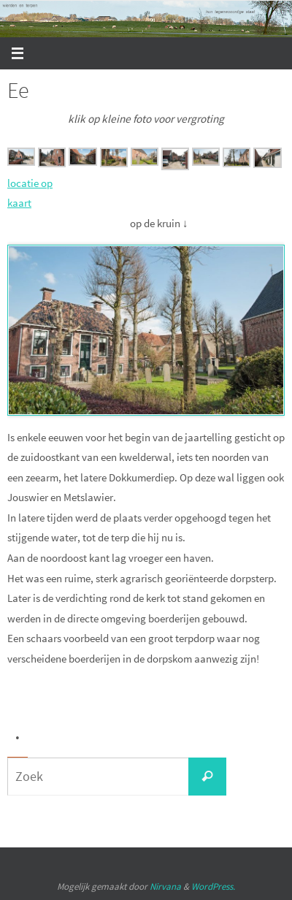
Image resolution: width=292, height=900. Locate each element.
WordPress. (213, 886)
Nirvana (165, 886)
